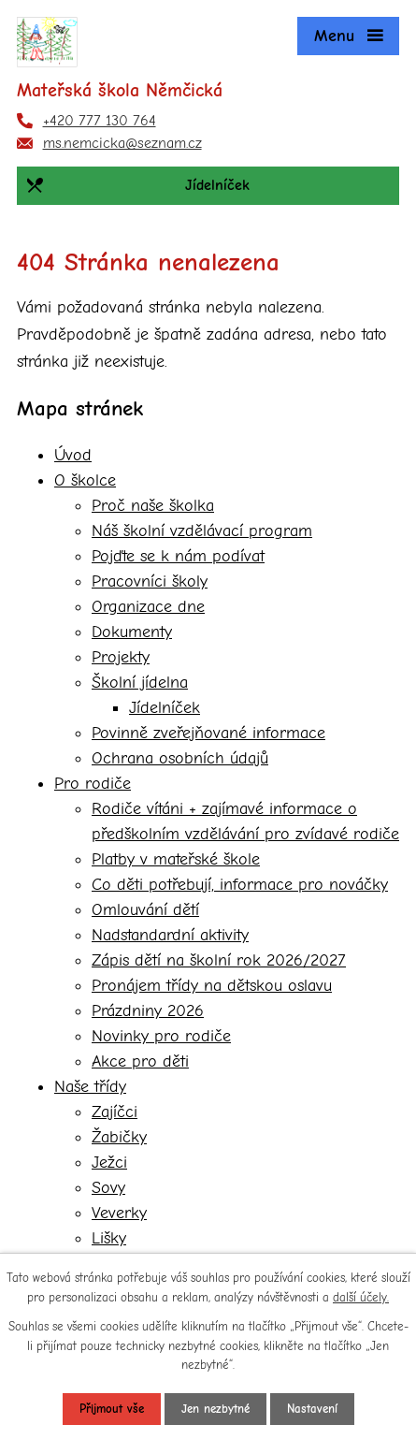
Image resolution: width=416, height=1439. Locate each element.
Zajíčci (114, 1112)
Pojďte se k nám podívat (178, 556)
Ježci (109, 1162)
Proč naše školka (153, 506)
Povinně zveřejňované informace (208, 733)
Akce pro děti (140, 1061)
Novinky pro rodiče (161, 1036)
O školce (85, 480)
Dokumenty (132, 632)
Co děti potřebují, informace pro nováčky (240, 884)
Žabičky (119, 1137)
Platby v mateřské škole (176, 859)
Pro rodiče (92, 783)
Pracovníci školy (150, 581)
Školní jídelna (140, 682)
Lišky (109, 1238)
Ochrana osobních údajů (180, 758)
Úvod (73, 455)
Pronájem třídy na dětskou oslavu (212, 986)
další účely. (361, 1297)
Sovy (108, 1188)
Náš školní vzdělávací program (202, 531)
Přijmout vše (111, 1409)
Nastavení (312, 1409)
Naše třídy (90, 1087)
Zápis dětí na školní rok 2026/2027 (219, 960)
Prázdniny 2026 (148, 1011)
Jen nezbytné (215, 1409)
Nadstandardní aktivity (170, 935)
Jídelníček (164, 708)
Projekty (121, 657)
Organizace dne (148, 607)
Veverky (119, 1213)
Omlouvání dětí (145, 910)
